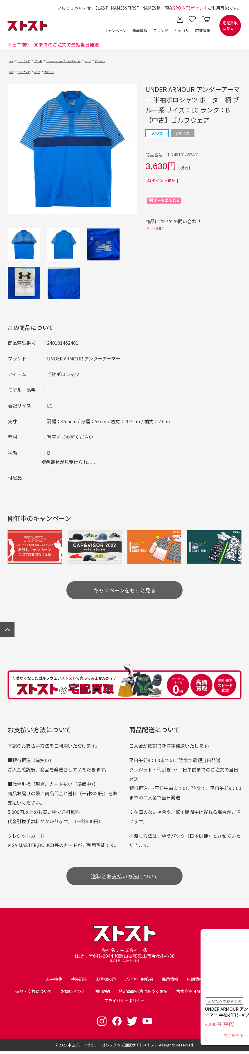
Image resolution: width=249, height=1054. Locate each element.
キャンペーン (115, 30)
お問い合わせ (73, 994)
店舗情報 (202, 30)
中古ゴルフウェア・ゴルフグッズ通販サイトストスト (113, 1047)
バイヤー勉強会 (139, 982)
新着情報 (139, 30)
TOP (13, 60)
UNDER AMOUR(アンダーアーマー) (101, 60)
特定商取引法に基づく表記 (143, 994)
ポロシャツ (163, 60)
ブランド (160, 30)
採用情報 (170, 982)
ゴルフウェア (33, 60)
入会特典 (54, 982)
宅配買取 (230, 25)
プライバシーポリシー (124, 1003)
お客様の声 (106, 982)
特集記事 (79, 982)
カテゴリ (181, 30)
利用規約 (102, 994)
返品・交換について (33, 994)
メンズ (143, 60)
